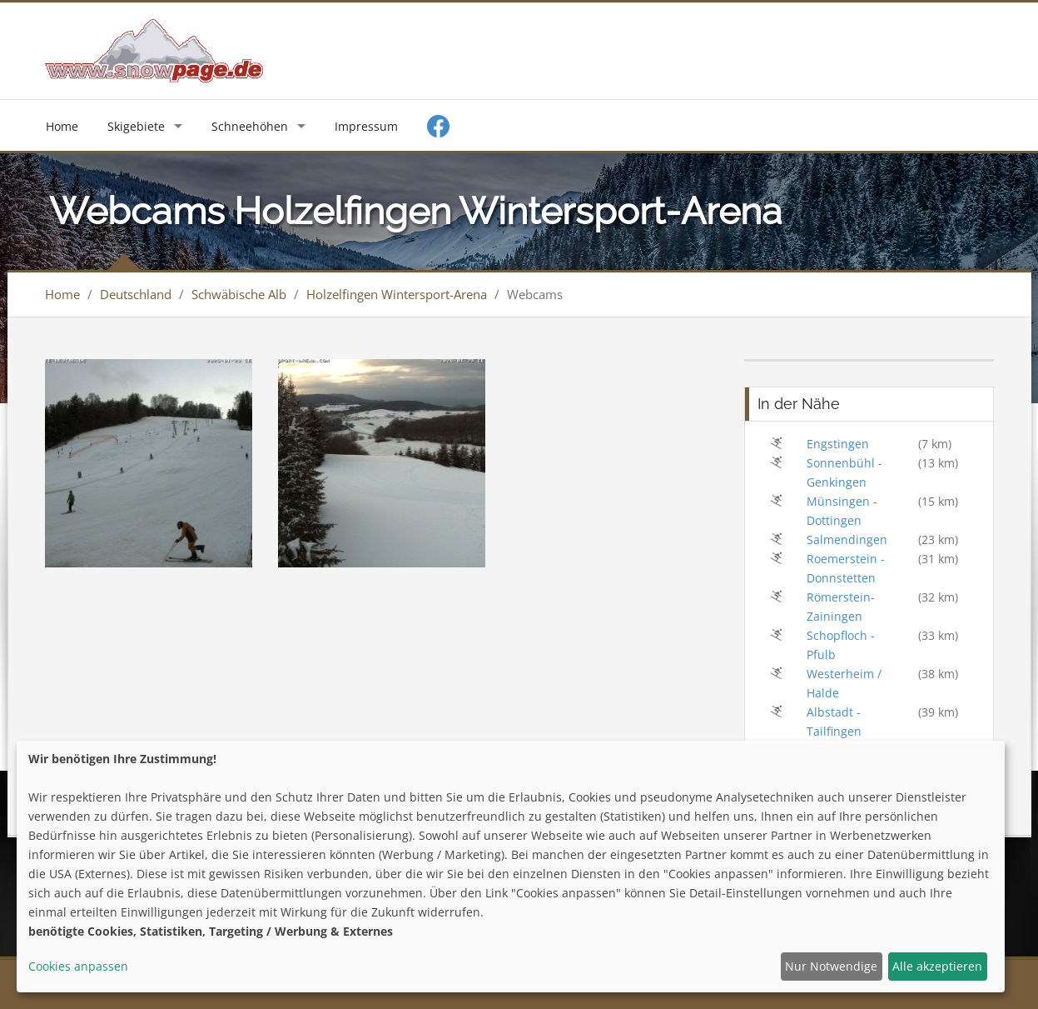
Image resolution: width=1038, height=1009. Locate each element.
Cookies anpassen (78, 966)
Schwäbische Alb (238, 294)
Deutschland (135, 294)
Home (62, 126)
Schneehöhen (249, 126)
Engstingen (838, 444)
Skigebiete (136, 126)
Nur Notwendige (831, 966)
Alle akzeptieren (937, 966)
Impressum (366, 126)
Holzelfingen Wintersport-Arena (396, 294)
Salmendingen (847, 539)
